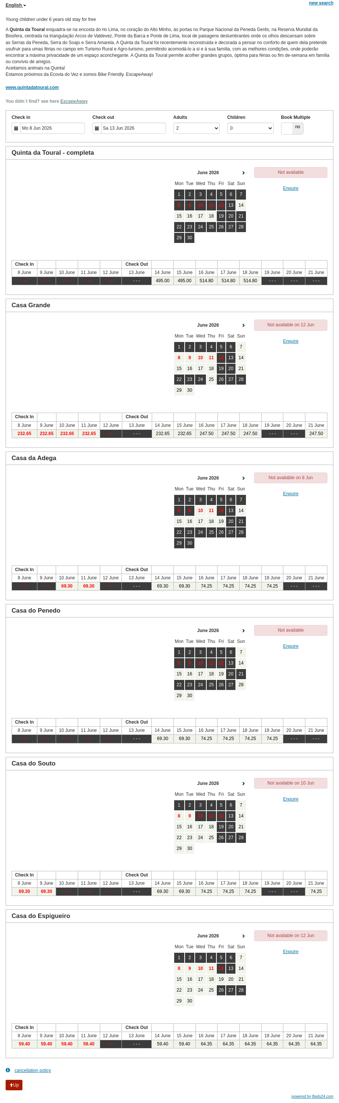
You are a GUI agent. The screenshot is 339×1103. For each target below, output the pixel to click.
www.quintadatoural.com (32, 87)
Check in (21, 117)
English (16, 5)
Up (14, 1085)
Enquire (290, 188)
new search (321, 3)
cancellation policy (28, 1070)
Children (236, 117)
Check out (103, 117)
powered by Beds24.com (312, 1096)
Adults (180, 117)
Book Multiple (296, 117)
